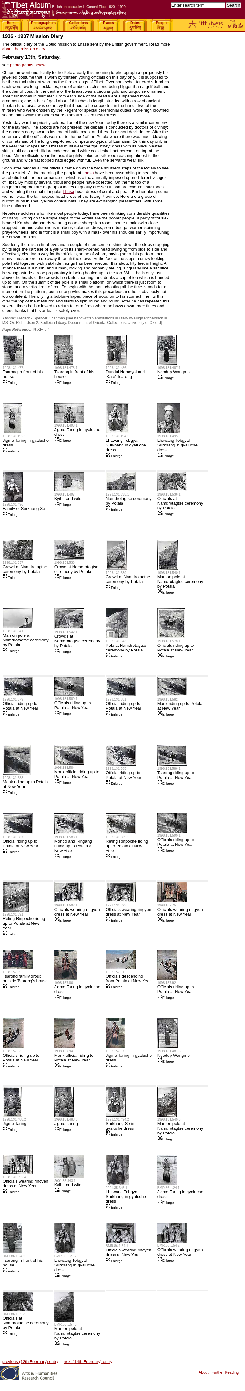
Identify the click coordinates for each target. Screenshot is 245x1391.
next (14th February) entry (88, 1361)
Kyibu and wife (68, 498)
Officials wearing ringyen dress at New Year (77, 912)
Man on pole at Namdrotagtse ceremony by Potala (180, 581)
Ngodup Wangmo (173, 371)
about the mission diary (23, 49)
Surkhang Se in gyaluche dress (120, 1126)
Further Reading (225, 1372)
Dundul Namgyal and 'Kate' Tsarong (125, 374)
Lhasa (88, 172)
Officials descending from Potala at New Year (128, 978)
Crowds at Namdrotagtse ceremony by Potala (77, 641)
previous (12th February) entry (30, 1361)
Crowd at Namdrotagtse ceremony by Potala (25, 569)
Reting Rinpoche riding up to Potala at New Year (127, 846)
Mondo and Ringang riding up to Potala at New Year (73, 846)
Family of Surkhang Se (24, 508)
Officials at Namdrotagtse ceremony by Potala (180, 503)
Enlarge (11, 383)
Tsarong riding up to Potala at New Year (175, 775)
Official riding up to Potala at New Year (20, 706)
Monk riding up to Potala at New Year (180, 706)
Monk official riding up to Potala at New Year (76, 774)
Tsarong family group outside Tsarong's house (25, 978)
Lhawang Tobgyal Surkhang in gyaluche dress (126, 445)
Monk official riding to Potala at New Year (74, 1057)
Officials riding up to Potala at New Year (175, 647)
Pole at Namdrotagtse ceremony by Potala (126, 647)
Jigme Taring (14, 1123)
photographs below (28, 65)
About (203, 1372)
